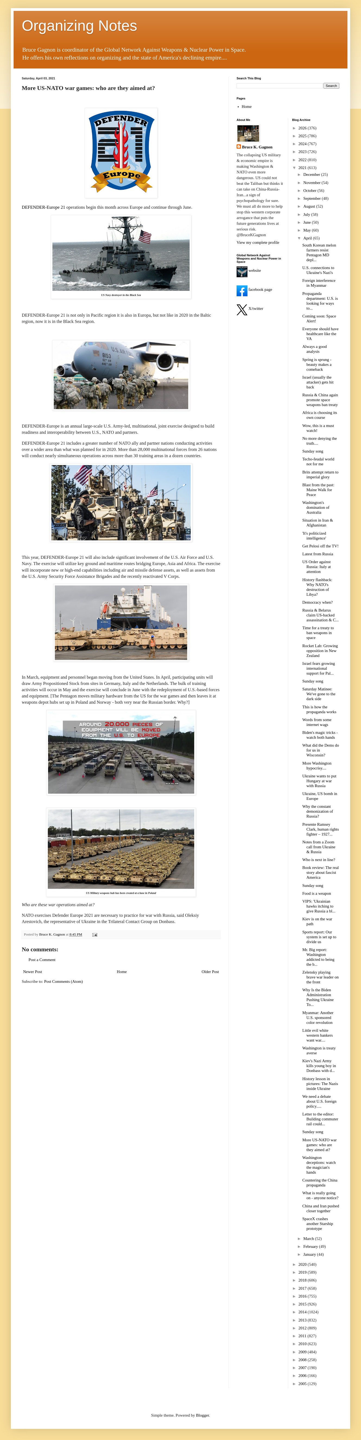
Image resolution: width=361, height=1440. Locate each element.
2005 (303, 1384)
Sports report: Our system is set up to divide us (319, 937)
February (311, 1246)
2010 (303, 1344)
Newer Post (32, 972)
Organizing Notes (79, 25)
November (312, 182)
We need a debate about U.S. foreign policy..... (319, 1101)
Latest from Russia (317, 554)
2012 (303, 1328)
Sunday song (312, 451)
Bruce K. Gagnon (257, 147)
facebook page (254, 289)
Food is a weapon (316, 893)
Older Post (210, 972)
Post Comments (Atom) (63, 981)
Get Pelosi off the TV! (320, 546)
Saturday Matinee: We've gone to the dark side (318, 694)
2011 (303, 1336)
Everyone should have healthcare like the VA (320, 334)
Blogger (202, 1415)
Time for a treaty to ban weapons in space (318, 633)
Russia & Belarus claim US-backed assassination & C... (320, 615)
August (309, 206)
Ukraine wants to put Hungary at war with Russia (319, 781)
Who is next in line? (318, 860)
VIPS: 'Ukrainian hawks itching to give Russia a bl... (318, 906)
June (307, 222)
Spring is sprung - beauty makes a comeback (316, 364)
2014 (303, 1312)
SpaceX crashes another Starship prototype (317, 1224)
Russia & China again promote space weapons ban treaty (320, 400)
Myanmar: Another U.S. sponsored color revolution (318, 1018)
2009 (303, 1352)
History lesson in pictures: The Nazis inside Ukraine (320, 1084)
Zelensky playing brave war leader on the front (320, 977)
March (309, 1238)
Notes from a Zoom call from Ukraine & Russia (318, 847)
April (308, 238)
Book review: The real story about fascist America (320, 872)
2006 (303, 1375)
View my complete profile (258, 242)
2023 (303, 151)
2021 (303, 168)
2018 (303, 1280)
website (249, 270)
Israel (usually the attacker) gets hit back (318, 382)
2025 (303, 136)
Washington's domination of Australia (315, 507)
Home (122, 972)
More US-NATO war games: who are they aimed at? (319, 1145)
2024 (303, 144)
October (310, 190)
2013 (303, 1320)
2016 (303, 1296)
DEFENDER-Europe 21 (43, 207)
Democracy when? (317, 602)
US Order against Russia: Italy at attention (316, 567)
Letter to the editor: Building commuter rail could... (320, 1119)
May (307, 230)
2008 (303, 1360)
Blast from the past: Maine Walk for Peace (318, 490)
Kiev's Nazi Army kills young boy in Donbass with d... (319, 1066)
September (312, 198)
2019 (303, 1272)
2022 (303, 160)
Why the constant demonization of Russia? (317, 811)
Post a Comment (42, 960)
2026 (303, 128)
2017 (303, 1288)
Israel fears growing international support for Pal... (318, 668)
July (307, 214)
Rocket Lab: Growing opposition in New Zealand (320, 651)
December (312, 174)
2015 (303, 1304)
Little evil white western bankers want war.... (317, 1035)
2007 (303, 1368)
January (310, 1254)
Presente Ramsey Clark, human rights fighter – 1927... (320, 829)
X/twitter (250, 308)
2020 (303, 1264)
